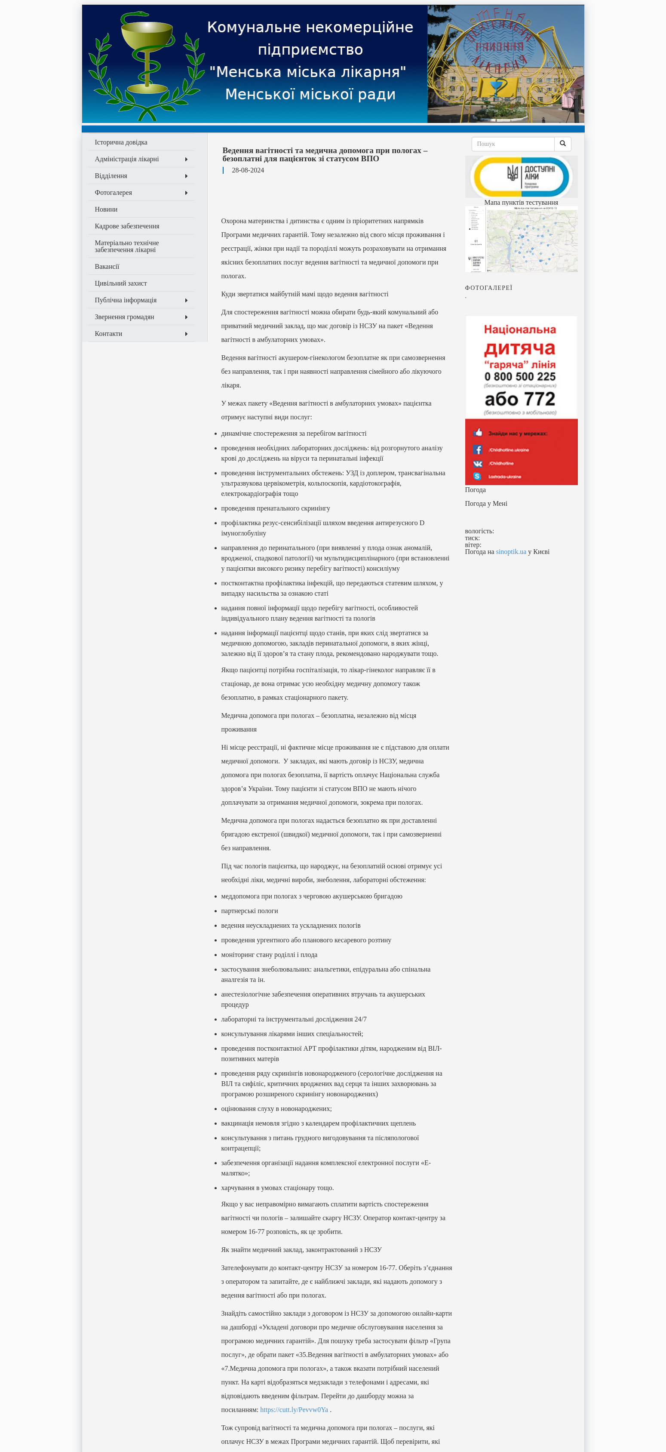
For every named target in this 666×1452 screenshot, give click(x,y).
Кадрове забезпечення (127, 226)
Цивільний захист (121, 283)
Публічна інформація (141, 300)
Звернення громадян (141, 316)
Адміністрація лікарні (141, 159)
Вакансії (107, 266)
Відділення (141, 175)
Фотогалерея (141, 192)
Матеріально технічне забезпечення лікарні (127, 246)
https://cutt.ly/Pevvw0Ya (294, 1409)
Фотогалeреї (489, 288)
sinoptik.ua (511, 551)
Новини (106, 209)
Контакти (141, 333)
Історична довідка (121, 142)
